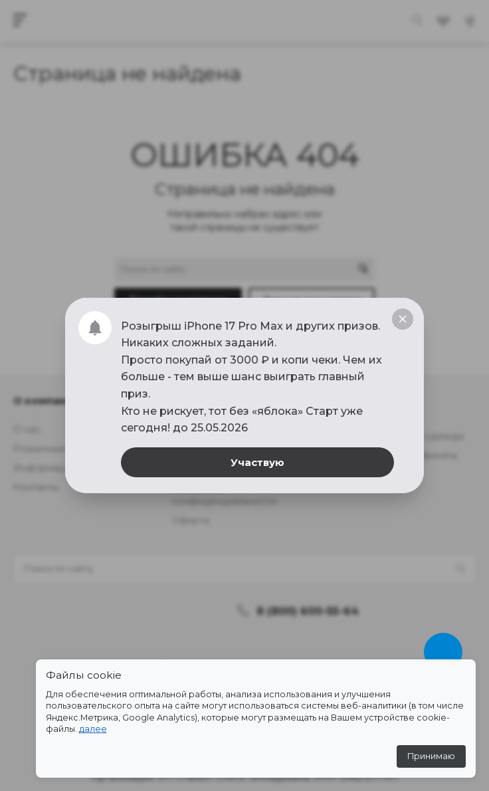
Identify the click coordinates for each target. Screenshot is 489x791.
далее (93, 729)
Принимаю (431, 756)
